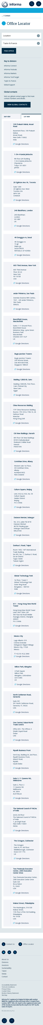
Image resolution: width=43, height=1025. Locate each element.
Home (4, 1020)
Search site (31, 4)
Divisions (5, 962)
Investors (5, 965)
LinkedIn (9, 952)
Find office (9, 51)
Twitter (15, 952)
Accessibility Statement (9, 985)
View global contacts (17, 104)
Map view (7, 117)
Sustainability (6, 968)
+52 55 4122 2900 (21, 656)
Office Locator (28, 944)
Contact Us (10, 944)
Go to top (11, 1020)
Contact (7, 16)
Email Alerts (4, 952)
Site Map (4, 995)
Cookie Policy (6, 991)
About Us (5, 959)
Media (4, 974)
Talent (4, 971)
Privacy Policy (6, 989)
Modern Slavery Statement (10, 993)
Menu (38, 4)
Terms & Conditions (8, 987)
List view (27, 117)
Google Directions (22, 147)
